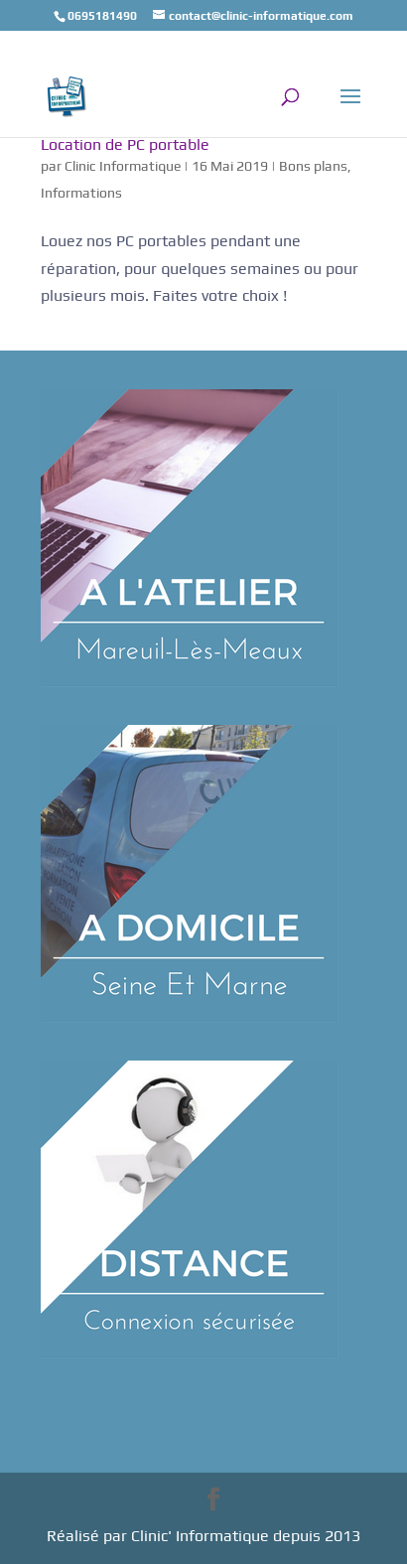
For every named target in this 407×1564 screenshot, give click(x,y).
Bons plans (313, 166)
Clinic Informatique (123, 166)
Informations (81, 193)
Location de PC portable (125, 144)
